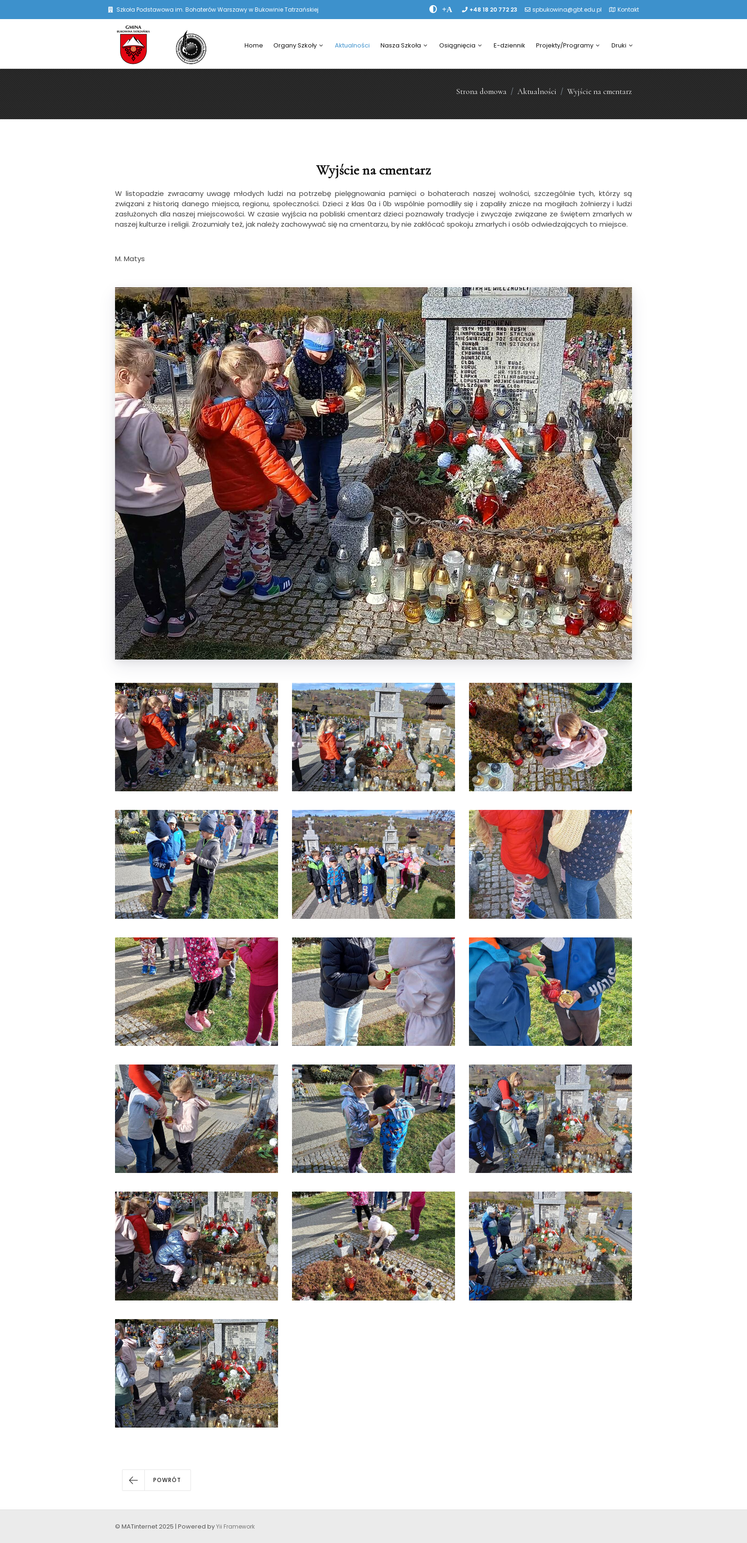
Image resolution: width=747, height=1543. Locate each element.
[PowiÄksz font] (447, 9)
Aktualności (352, 45)
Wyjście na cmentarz (599, 91)
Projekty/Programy (567, 45)
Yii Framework (235, 1526)
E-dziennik (509, 45)
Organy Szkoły (298, 45)
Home (253, 45)
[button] (156, 1480)
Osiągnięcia (460, 45)
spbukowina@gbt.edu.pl (567, 9)
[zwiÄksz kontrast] (433, 9)
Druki (621, 45)
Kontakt (628, 9)
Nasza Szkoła (403, 45)
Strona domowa (481, 91)
